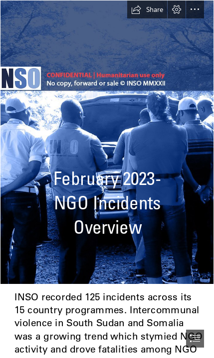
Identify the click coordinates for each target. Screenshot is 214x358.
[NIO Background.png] (107, 142)
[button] (147, 9)
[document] (107, 179)
